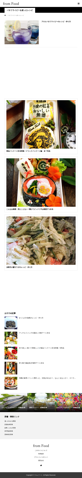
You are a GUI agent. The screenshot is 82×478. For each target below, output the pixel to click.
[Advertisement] (41, 72)
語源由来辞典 (9, 424)
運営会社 (41, 460)
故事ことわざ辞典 (10, 428)
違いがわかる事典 (10, 421)
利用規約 (41, 454)
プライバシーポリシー (41, 457)
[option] (13, 402)
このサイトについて (41, 450)
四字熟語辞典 (9, 431)
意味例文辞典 (9, 434)
